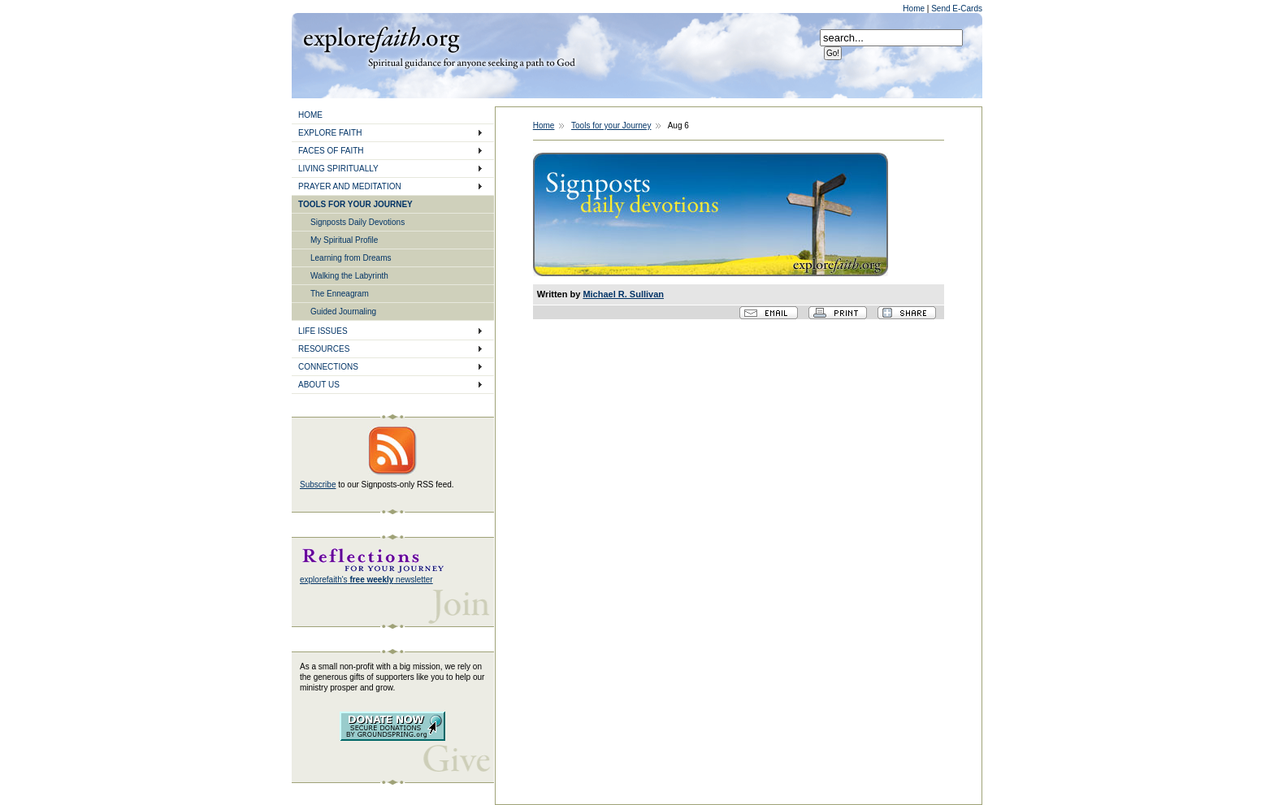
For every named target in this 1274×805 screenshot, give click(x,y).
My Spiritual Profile (344, 240)
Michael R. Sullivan (623, 294)
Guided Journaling (343, 311)
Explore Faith (381, 38)
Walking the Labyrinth (349, 275)
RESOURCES (323, 348)
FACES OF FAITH (331, 150)
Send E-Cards (956, 8)
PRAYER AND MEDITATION (349, 186)
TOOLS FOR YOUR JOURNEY (355, 204)
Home (914, 8)
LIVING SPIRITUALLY (338, 168)
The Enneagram (339, 293)
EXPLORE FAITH (330, 132)
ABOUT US (319, 384)
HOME (310, 114)
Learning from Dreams (350, 257)
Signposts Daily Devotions (357, 222)
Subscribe (318, 484)
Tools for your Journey (611, 125)
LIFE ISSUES (323, 331)
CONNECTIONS (328, 366)
